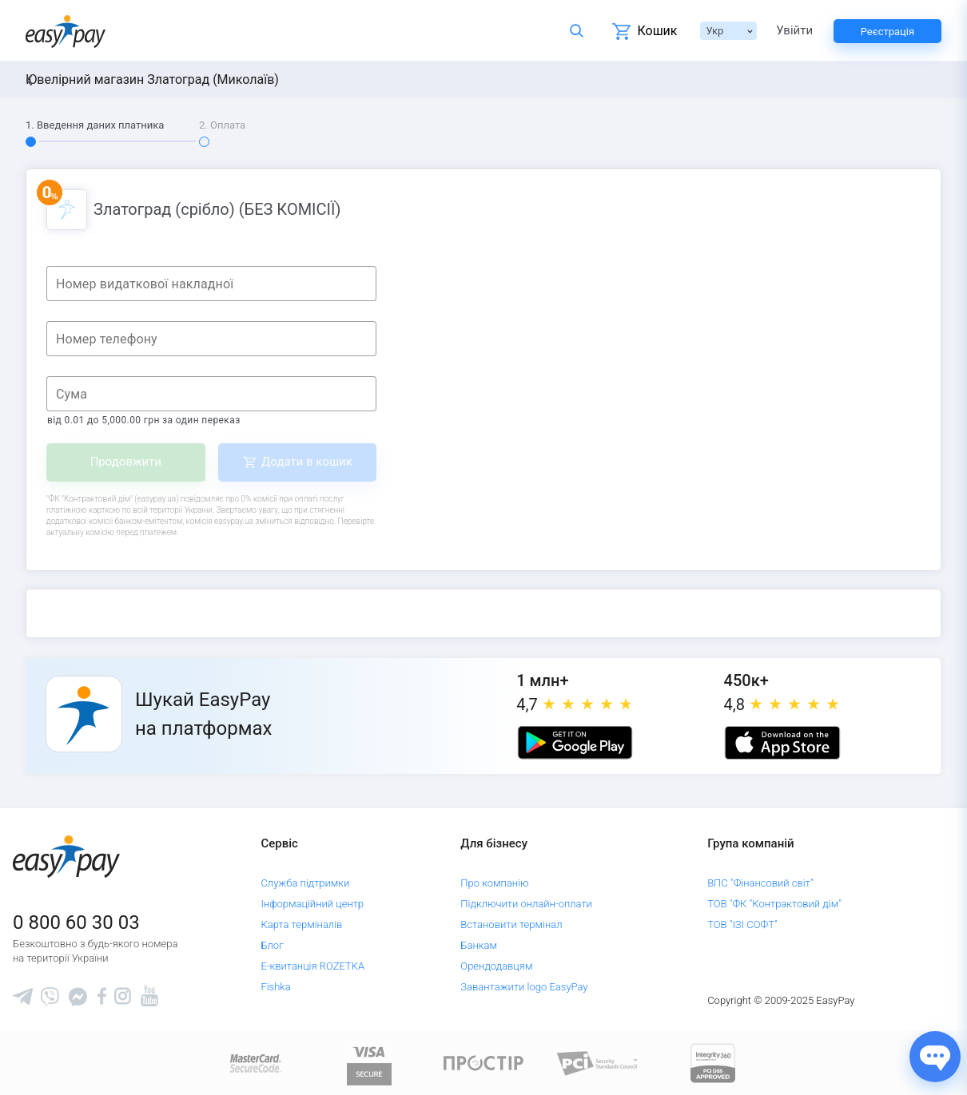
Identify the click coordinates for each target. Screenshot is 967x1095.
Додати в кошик (306, 461)
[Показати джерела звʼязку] (935, 1056)
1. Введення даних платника (95, 125)
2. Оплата (222, 125)
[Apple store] (782, 743)
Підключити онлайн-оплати (526, 904)
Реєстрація (887, 32)
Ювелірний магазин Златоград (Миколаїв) (152, 79)
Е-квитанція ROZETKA (312, 966)
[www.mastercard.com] (254, 1063)
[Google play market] (574, 743)
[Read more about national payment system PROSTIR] (483, 1063)
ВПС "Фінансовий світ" (760, 883)
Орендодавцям (496, 966)
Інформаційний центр (312, 904)
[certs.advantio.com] (712, 1063)
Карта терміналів (301, 924)
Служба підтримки (305, 883)
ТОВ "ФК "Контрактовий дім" (774, 904)
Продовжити (125, 461)
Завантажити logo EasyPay (523, 987)
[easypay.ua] (65, 31)
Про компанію (494, 883)
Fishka (275, 987)
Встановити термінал (511, 924)
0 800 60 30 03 (76, 922)
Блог (272, 945)
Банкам (478, 945)
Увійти (794, 31)
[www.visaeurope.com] (369, 1063)
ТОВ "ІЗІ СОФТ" (742, 924)
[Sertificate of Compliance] (598, 1063)
